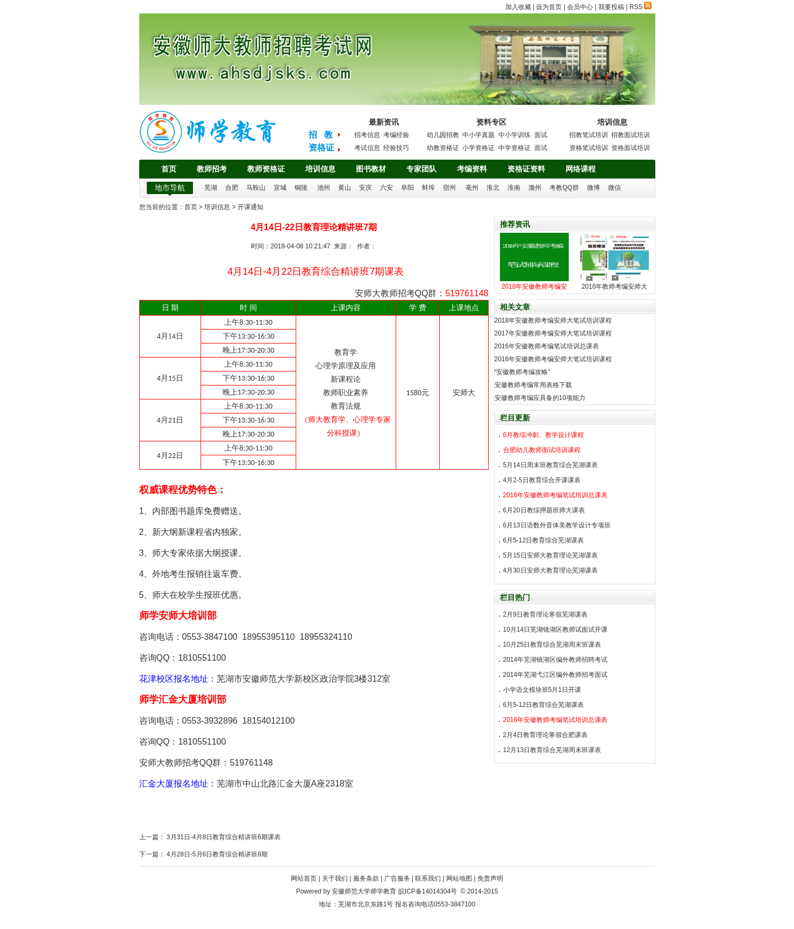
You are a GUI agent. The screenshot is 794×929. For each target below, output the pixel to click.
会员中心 (580, 7)
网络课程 (581, 169)
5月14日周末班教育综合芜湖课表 (550, 465)
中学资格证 (514, 148)
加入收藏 (518, 7)
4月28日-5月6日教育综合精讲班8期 (216, 854)
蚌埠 (428, 187)
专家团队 (421, 169)
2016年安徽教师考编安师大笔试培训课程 (553, 359)
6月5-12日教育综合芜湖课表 (543, 540)
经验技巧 (396, 148)
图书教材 (371, 169)
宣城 (280, 187)
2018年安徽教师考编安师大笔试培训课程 (553, 320)
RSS (641, 7)
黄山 (344, 187)
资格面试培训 (630, 148)
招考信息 (367, 135)
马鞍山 (256, 187)
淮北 (493, 187)
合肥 (231, 187)
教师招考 (212, 169)
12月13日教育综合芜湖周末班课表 (552, 750)
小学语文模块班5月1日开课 (542, 690)
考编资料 (472, 169)
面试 (540, 135)
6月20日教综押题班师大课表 (544, 510)
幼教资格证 (443, 148)
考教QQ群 (564, 187)
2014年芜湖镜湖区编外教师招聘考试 (555, 659)
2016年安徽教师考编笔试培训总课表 (547, 346)
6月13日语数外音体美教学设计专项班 (557, 525)
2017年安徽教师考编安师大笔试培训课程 (553, 333)
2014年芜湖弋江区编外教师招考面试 (555, 674)
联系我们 (428, 878)
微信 (614, 187)
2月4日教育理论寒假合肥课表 (545, 735)
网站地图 (459, 878)
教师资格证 (266, 169)
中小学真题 (478, 135)
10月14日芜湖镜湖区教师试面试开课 (555, 629)
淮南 (513, 187)
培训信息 (320, 169)
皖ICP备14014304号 (427, 891)
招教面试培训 (630, 135)
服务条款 (366, 878)
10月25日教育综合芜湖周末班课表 (552, 644)
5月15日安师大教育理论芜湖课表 (550, 555)
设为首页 (549, 7)
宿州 (449, 187)
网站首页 (304, 878)
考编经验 (396, 135)
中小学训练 (514, 135)
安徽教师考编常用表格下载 (533, 385)
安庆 (365, 187)
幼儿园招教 (443, 135)
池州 (323, 187)
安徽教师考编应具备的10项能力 (540, 398)
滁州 (534, 187)
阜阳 (407, 187)
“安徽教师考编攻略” (522, 372)
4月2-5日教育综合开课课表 (542, 480)
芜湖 (210, 187)
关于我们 (335, 878)
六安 (386, 187)
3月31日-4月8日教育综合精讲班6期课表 (223, 837)
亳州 (472, 187)
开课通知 (250, 207)
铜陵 (301, 187)
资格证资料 (526, 169)
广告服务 (397, 878)
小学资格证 (478, 148)
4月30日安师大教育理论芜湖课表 (550, 570)
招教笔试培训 (588, 135)
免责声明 (490, 878)
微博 (593, 187)
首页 (168, 169)
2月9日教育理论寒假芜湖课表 (545, 614)
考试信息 (367, 148)
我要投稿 (611, 7)
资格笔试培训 (588, 148)
